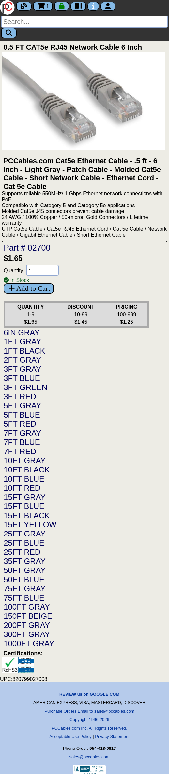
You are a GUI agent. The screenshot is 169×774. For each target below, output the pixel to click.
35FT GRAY (24, 561)
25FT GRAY (24, 533)
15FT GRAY (24, 497)
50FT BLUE (24, 579)
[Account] (107, 6)
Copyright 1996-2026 (89, 719)
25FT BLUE (24, 542)
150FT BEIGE (28, 616)
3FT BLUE (22, 378)
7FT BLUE (22, 442)
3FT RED (20, 396)
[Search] (84, 22)
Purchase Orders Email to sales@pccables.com (89, 711)
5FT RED (20, 424)
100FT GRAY (27, 606)
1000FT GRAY (29, 643)
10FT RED (22, 488)
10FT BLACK (27, 469)
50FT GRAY (24, 570)
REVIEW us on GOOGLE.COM (89, 694)
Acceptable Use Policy (70, 736)
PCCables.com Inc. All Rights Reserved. (89, 728)
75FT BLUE (24, 597)
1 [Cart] (43, 6)
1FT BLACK (24, 350)
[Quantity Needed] (42, 270)
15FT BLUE (24, 506)
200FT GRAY (27, 625)
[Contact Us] (93, 6)
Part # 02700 (27, 247)
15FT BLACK (27, 515)
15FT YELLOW (30, 524)
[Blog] (24, 6)
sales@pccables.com (89, 756)
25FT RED (22, 552)
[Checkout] (61, 6)
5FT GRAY (22, 405)
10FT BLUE (24, 478)
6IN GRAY (21, 332)
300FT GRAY (27, 634)
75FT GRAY (24, 588)
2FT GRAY (22, 359)
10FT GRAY (24, 460)
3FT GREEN (25, 387)
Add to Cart (28, 288)
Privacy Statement (112, 736)
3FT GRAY (22, 369)
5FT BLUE (22, 414)
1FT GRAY (22, 341)
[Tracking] (78, 6)
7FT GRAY (22, 433)
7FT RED (20, 451)
